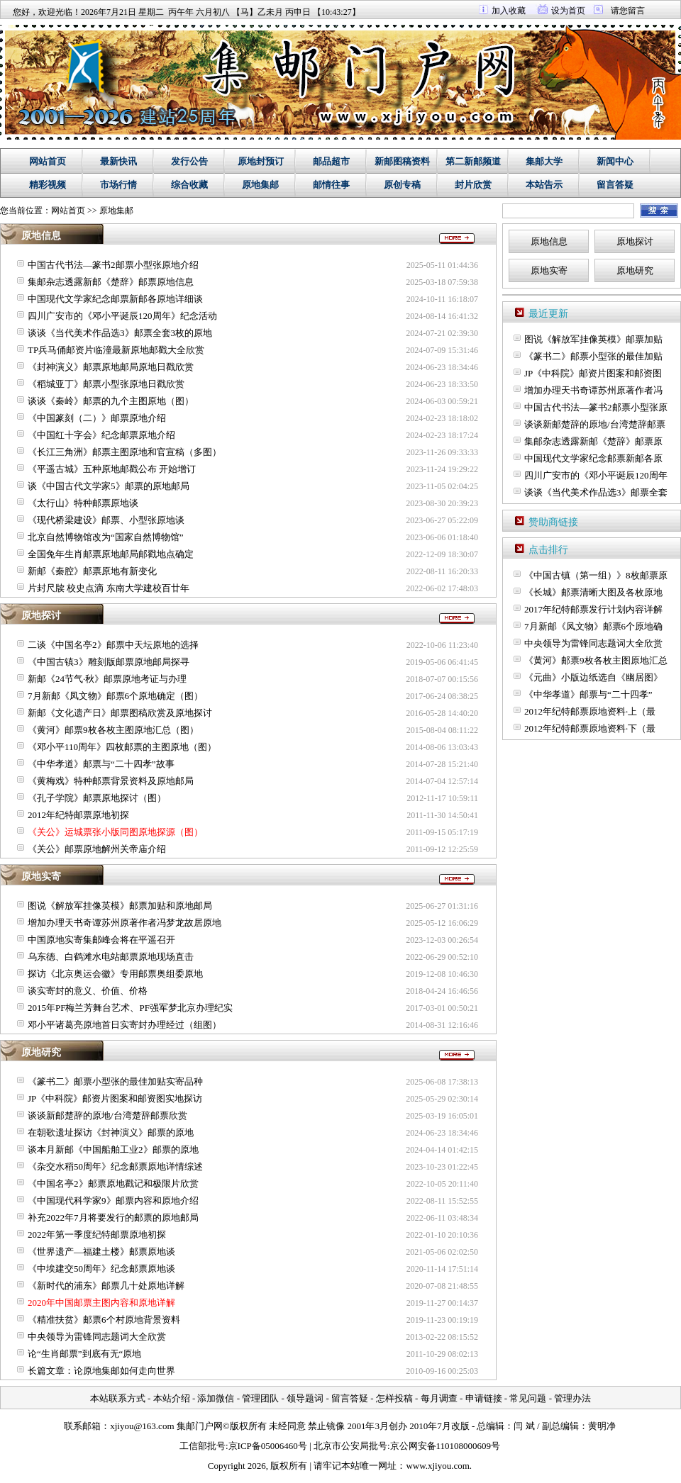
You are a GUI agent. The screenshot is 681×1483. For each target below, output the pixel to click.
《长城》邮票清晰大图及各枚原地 (593, 592)
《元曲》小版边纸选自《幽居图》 (593, 677)
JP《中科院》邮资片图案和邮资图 (593, 373)
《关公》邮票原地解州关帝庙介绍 (97, 849)
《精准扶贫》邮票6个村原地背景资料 (104, 1319)
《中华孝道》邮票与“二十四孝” (588, 694)
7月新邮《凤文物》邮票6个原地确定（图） (115, 695)
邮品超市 (331, 161)
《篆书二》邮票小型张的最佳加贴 (593, 356)
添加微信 (215, 1398)
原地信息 (549, 241)
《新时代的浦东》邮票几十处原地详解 (106, 1285)
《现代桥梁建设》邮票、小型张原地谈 (106, 520)
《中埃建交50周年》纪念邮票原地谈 (101, 1268)
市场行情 (118, 184)
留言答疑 (615, 184)
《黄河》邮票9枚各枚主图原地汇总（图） (113, 729)
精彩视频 (47, 184)
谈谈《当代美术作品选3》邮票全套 (596, 492)
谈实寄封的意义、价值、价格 (88, 990)
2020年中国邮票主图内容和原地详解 (101, 1302)
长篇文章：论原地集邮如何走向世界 (101, 1370)
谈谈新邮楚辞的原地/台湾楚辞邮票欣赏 (107, 1115)
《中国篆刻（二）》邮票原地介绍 (97, 418)
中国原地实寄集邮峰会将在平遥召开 (101, 939)
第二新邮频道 (473, 161)
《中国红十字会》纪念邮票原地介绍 (101, 435)
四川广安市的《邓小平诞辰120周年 (596, 475)
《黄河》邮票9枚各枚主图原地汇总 (596, 660)
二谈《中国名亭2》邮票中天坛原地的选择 (113, 644)
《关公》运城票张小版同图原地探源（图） (115, 832)
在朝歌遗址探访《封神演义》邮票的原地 (111, 1132)
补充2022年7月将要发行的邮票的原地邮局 (113, 1217)
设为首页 (568, 11)
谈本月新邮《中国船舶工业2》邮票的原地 (113, 1149)
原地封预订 (261, 161)
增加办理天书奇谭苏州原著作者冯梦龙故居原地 (124, 922)
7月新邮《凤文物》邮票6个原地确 (593, 626)
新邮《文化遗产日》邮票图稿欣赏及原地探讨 (120, 712)
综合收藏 (189, 184)
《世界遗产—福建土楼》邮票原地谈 (101, 1251)
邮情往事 (331, 184)
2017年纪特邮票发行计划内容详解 (593, 609)
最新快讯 (118, 161)
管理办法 (572, 1398)
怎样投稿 (394, 1398)
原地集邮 (260, 184)
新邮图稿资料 (402, 161)
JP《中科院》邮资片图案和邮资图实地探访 (115, 1098)
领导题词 (305, 1398)
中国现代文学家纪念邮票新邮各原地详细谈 (115, 298)
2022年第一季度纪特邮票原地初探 (97, 1234)
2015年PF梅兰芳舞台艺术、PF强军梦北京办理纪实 (130, 1007)
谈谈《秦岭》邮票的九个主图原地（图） (111, 401)
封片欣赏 (473, 184)
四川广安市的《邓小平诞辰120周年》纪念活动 (122, 315)
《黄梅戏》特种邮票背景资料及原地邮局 (111, 781)
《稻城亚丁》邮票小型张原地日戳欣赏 (106, 384)
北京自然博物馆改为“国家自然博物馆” (106, 537)
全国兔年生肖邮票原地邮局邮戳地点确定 (111, 554)
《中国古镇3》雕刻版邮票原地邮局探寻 (108, 661)
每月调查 (439, 1398)
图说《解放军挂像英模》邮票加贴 (593, 339)
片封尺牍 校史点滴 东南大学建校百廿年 (108, 588)
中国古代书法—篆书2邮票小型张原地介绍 (113, 264)
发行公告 (189, 161)
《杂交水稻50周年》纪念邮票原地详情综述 (115, 1166)
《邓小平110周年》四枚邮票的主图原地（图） (122, 747)
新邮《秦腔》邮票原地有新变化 (92, 571)
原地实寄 (549, 270)
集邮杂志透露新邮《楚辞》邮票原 (593, 441)
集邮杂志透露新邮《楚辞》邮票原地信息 (111, 281)
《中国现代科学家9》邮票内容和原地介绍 (113, 1200)
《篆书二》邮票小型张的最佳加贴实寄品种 (115, 1081)
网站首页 (47, 161)
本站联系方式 (117, 1398)
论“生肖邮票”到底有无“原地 (84, 1353)
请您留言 (628, 11)
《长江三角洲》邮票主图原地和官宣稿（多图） (124, 452)
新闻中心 (615, 161)
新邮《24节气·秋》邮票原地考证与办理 (107, 678)
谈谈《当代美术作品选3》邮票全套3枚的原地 (120, 333)
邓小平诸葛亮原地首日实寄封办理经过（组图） (124, 1024)
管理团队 (260, 1398)
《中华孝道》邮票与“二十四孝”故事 (101, 764)
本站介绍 (171, 1398)
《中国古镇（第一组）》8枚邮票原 (596, 575)
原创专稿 (402, 184)
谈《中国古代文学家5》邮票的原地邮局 (108, 486)
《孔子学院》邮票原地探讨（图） (97, 798)
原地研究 (634, 270)
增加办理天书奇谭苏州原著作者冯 (593, 390)
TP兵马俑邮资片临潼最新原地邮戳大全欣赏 (116, 350)
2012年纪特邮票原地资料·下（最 (589, 728)
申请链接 (483, 1398)
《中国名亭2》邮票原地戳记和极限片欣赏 (113, 1183)
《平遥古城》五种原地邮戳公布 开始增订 (112, 469)
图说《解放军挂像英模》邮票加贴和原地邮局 (120, 905)
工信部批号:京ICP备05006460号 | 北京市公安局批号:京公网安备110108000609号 (339, 1445)
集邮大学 (544, 161)
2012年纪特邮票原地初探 (78, 815)
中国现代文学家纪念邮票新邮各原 (593, 458)
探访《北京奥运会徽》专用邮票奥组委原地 (115, 973)
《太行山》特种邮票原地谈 (83, 503)
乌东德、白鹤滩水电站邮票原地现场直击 (111, 956)
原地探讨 (634, 241)
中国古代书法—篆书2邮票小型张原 (596, 407)
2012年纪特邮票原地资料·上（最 (589, 711)
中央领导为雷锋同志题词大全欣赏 (97, 1336)
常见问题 (527, 1398)
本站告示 (544, 184)
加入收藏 (509, 11)
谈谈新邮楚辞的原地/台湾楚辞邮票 (594, 424)
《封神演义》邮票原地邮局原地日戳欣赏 (111, 367)
